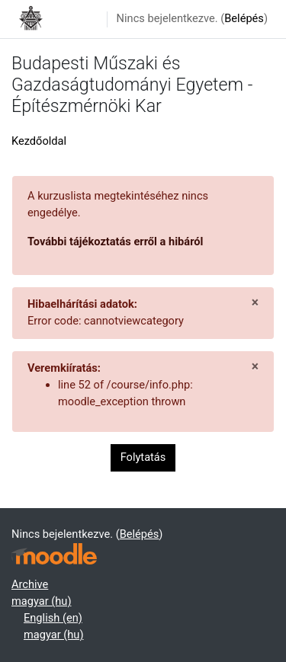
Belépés (244, 18)
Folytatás (143, 457)
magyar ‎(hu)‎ (41, 601)
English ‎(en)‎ (53, 618)
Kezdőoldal (38, 141)
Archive (29, 584)
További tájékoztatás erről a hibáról (115, 241)
